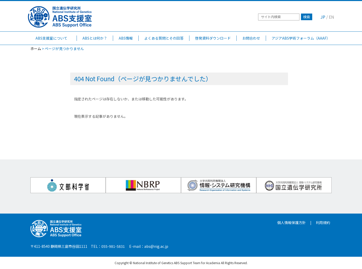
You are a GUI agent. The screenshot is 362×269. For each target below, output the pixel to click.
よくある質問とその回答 (164, 38)
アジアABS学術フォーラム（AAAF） (301, 38)
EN (331, 17)
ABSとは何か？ (94, 38)
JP (322, 17)
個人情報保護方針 (291, 222)
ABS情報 (126, 38)
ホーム (35, 48)
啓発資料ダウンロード (213, 38)
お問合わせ (251, 38)
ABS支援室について (55, 38)
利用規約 (323, 222)
